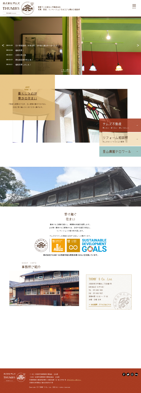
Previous (3, 46)
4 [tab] (74, 72)
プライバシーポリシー (74, 380)
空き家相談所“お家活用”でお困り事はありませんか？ (37, 45)
